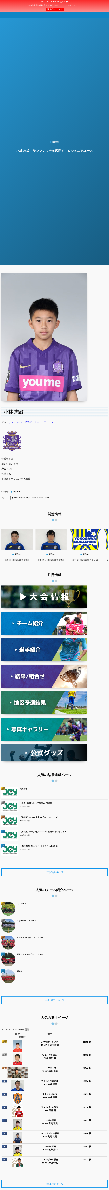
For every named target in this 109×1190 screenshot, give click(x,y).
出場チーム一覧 (56, 1000)
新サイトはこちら (54, 9)
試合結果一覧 (56, 872)
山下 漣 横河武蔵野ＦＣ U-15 (85, 560)
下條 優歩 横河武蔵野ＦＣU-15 (51, 560)
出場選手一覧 (56, 1184)
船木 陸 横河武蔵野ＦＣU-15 (17, 560)
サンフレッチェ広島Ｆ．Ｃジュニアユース (31, 422)
